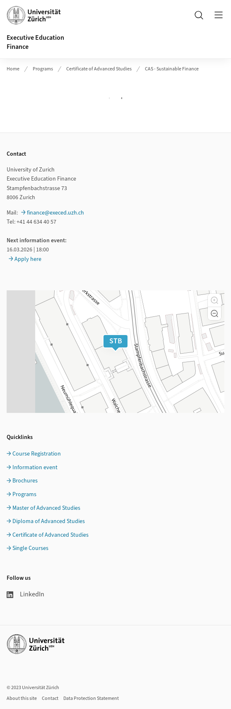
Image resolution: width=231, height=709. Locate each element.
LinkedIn (25, 594)
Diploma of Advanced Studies (48, 521)
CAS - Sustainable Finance (172, 68)
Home (13, 68)
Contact (50, 698)
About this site (22, 698)
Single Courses (30, 548)
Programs (43, 68)
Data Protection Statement (91, 698)
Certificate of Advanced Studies (99, 68)
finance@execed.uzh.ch (55, 213)
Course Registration (36, 454)
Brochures (25, 481)
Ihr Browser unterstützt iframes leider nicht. (115, 98)
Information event (35, 467)
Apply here (27, 259)
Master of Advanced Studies (46, 508)
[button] (214, 300)
